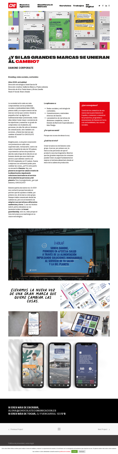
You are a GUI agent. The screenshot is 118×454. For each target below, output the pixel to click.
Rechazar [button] (81, 451)
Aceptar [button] (74, 451)
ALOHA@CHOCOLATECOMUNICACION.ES (32, 410)
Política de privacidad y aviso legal (21, 443)
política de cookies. (65, 451)
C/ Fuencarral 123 (49, 413)
